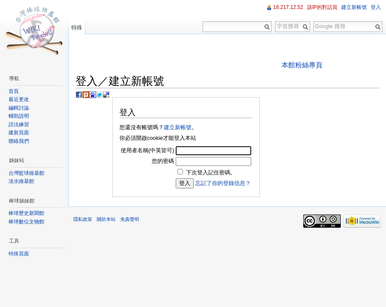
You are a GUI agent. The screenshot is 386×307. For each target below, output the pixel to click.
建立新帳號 (178, 127)
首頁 (14, 91)
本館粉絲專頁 (302, 65)
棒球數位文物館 (26, 222)
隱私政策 (82, 219)
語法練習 (19, 124)
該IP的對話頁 (322, 7)
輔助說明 (19, 116)
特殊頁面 (19, 254)
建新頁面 (19, 133)
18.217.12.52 (288, 7)
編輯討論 (19, 108)
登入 (376, 7)
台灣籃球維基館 (26, 173)
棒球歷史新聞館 (26, 213)
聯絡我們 (19, 141)
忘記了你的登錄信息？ (223, 183)
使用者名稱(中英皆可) (147, 150)
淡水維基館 (21, 181)
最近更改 (19, 99)
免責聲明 (129, 219)
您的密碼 (163, 161)
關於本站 (106, 219)
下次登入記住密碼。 (211, 172)
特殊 (76, 27)
